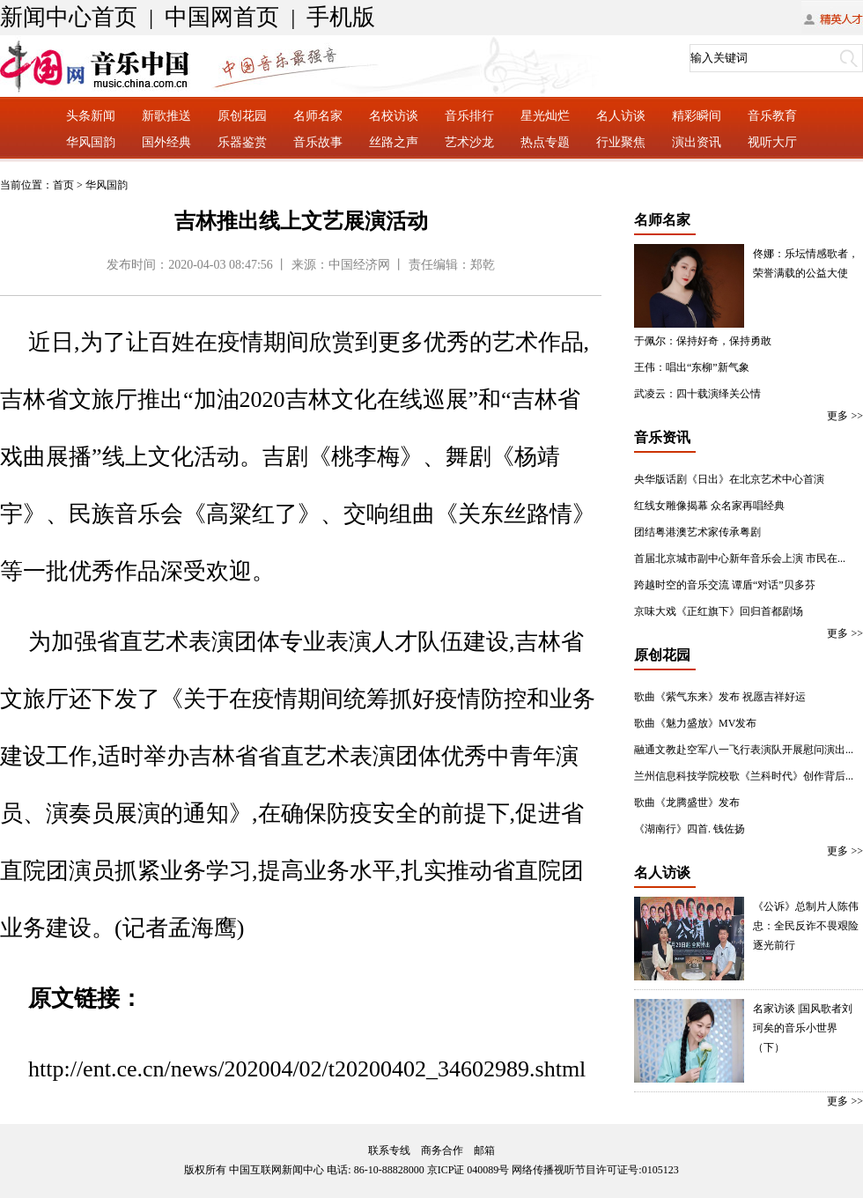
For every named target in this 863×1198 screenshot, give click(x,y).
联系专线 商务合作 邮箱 (431, 1150)
